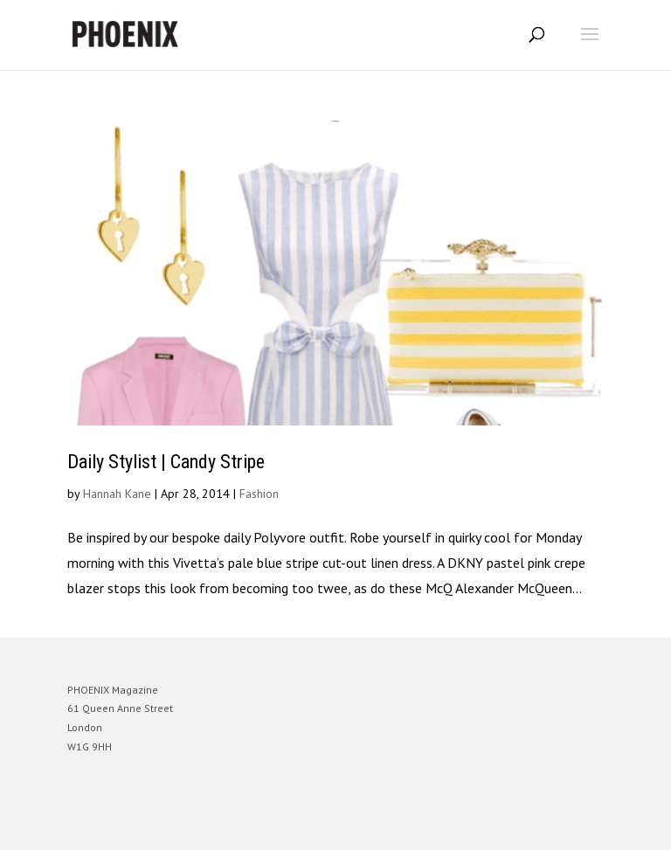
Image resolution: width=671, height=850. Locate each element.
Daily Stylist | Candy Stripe (166, 462)
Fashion (259, 493)
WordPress (419, 823)
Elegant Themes (311, 823)
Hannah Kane (117, 493)
